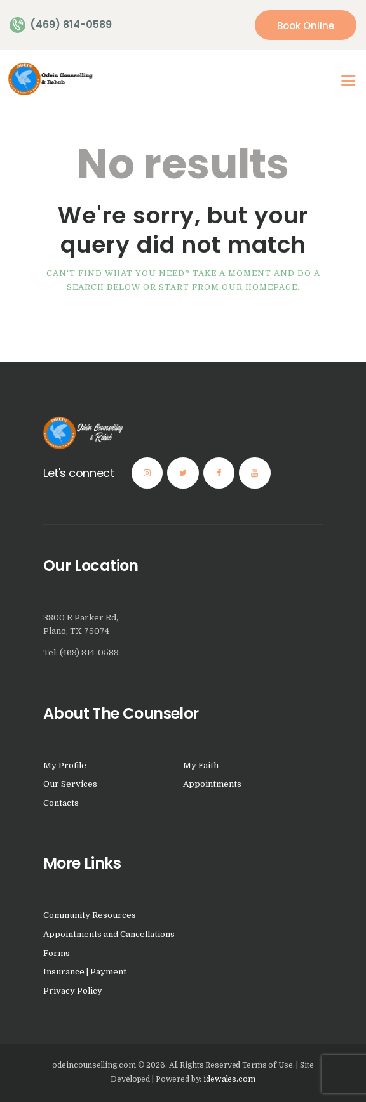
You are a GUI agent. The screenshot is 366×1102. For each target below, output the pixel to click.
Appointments (212, 784)
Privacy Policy (72, 990)
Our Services (70, 784)
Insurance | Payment (84, 971)
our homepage (259, 287)
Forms (56, 953)
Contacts (61, 803)
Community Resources (89, 915)
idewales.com (229, 1079)
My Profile (64, 765)
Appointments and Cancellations (109, 934)
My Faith (201, 765)
